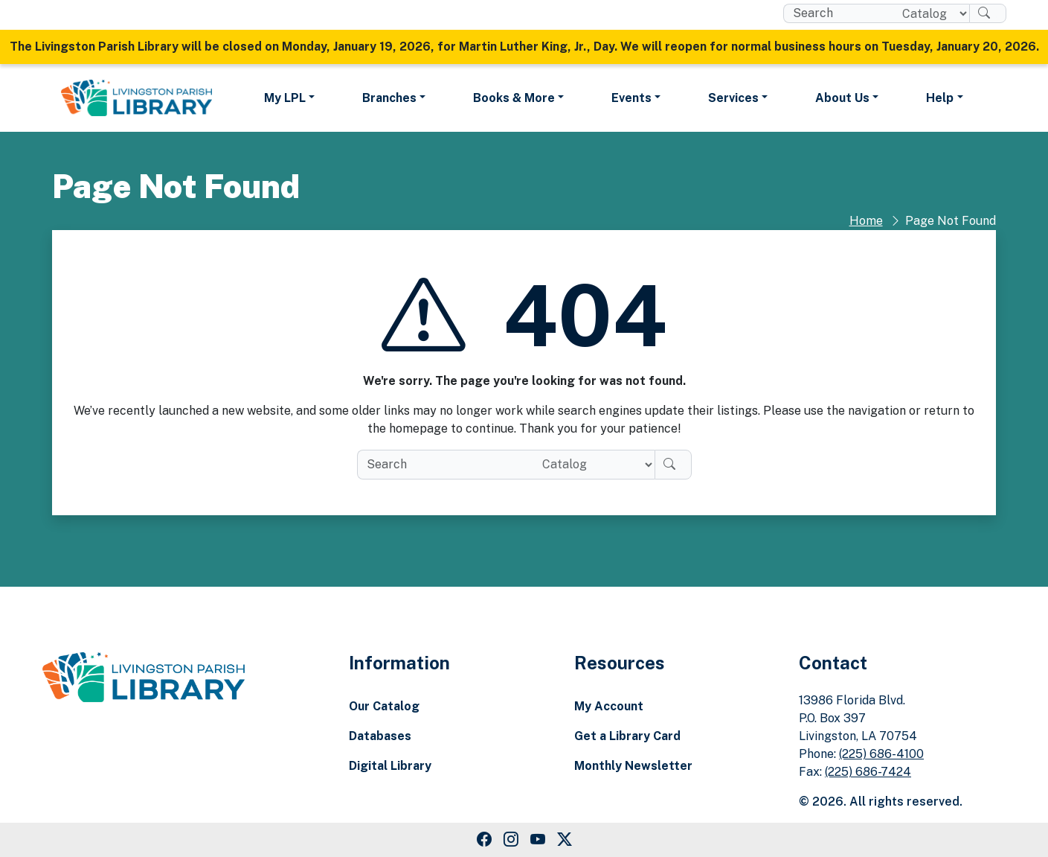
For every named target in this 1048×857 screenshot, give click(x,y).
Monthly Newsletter (633, 766)
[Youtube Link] (537, 840)
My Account (608, 706)
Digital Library (390, 766)
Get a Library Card (627, 736)
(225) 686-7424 (868, 772)
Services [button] (733, 98)
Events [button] (631, 98)
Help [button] (940, 98)
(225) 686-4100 (881, 754)
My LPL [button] (285, 98)
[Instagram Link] (511, 840)
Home (866, 221)
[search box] (837, 13)
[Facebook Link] (484, 840)
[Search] (987, 13)
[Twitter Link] (564, 840)
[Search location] (929, 13)
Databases (380, 736)
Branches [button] (389, 98)
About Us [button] (842, 98)
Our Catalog (384, 706)
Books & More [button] (514, 98)
